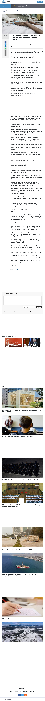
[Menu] (39, 2)
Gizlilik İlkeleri (25, 691)
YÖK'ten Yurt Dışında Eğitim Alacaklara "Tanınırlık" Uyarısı (25, 5)
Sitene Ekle (32, 691)
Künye (16, 691)
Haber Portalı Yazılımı (8, 699)
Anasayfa (12, 691)
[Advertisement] (26, 106)
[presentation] (6, 5)
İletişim (20, 691)
